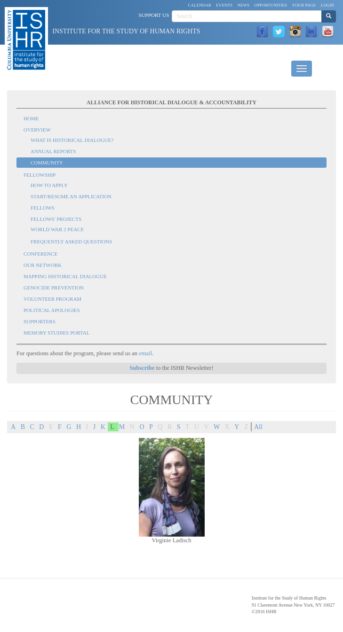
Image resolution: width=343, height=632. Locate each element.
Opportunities (271, 5)
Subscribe (141, 368)
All (258, 426)
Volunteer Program (52, 299)
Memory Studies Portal (56, 333)
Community (47, 162)
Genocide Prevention (54, 287)
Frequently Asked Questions (71, 241)
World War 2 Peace (57, 229)
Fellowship (40, 175)
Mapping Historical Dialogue (65, 276)
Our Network (43, 265)
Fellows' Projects (56, 219)
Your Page (304, 5)
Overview (37, 130)
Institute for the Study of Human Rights (126, 31)
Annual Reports (53, 151)
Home (31, 118)
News (243, 5)
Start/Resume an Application (71, 196)
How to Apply (49, 185)
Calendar (200, 5)
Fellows (43, 208)
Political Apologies (52, 310)
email (145, 353)
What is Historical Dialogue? (72, 140)
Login (327, 5)
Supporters (40, 321)
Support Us (153, 15)
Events (224, 5)
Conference (40, 254)
